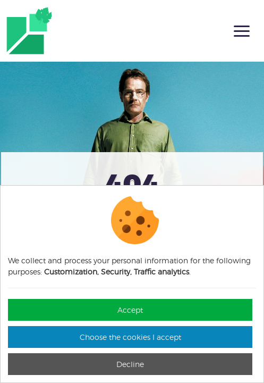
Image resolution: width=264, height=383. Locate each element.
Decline (130, 364)
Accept (130, 309)
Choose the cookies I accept (130, 337)
